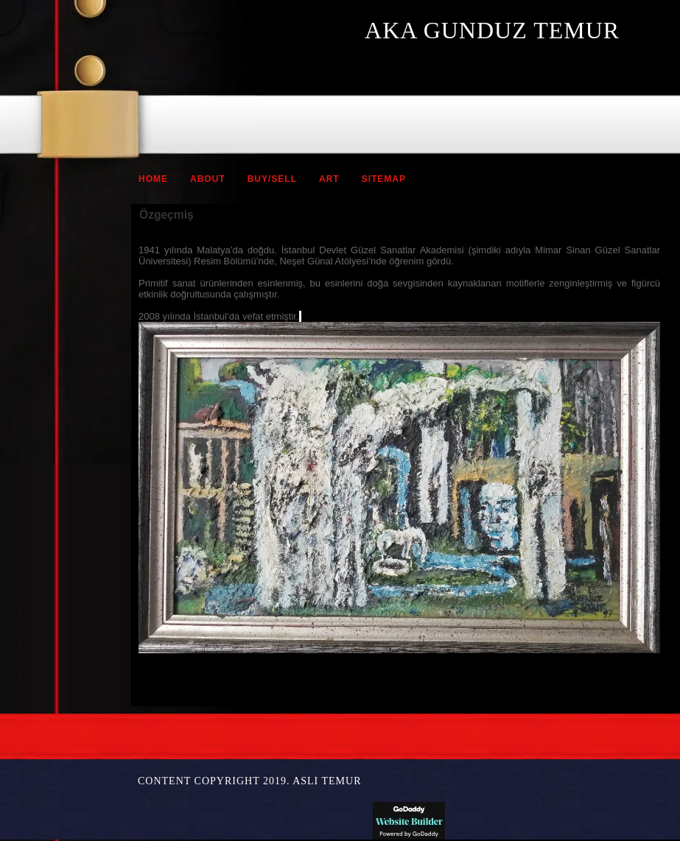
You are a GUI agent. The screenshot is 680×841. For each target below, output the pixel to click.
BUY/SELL (272, 179)
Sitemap (384, 179)
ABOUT (207, 179)
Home (153, 179)
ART (329, 179)
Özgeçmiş (166, 214)
